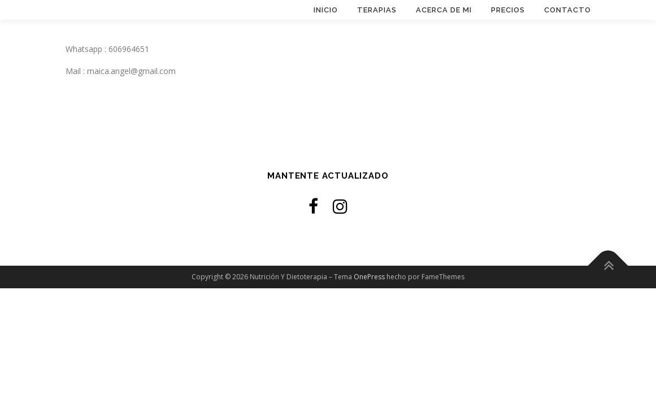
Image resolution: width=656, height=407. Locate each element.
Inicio (326, 10)
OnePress (369, 277)
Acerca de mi (444, 10)
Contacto (567, 10)
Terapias (377, 10)
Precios (508, 10)
